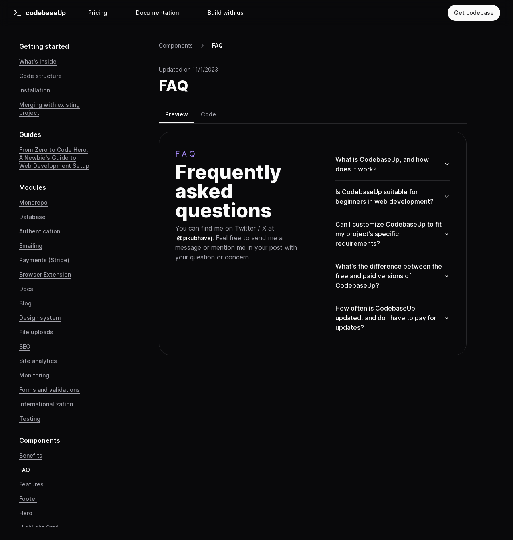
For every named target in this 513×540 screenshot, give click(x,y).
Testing (29, 418)
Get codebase (474, 12)
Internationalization (46, 404)
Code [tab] (208, 114)
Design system (40, 317)
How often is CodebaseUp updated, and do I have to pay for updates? (392, 317)
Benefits (30, 455)
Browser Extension (45, 274)
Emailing (30, 245)
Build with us (226, 12)
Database (32, 216)
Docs (26, 288)
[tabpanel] (313, 243)
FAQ (24, 469)
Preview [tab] (176, 114)
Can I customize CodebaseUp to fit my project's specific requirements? (392, 233)
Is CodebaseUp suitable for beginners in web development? (392, 196)
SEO (24, 346)
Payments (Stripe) (44, 260)
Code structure (40, 75)
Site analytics (38, 360)
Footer (28, 498)
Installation (34, 90)
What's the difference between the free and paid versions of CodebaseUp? (392, 275)
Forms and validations (49, 389)
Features (31, 484)
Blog (25, 303)
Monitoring (34, 375)
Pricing (97, 12)
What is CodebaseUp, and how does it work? (392, 164)
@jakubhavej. (195, 238)
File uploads (36, 332)
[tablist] (313, 116)
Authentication (39, 231)
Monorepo (33, 202)
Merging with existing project (49, 108)
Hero (25, 513)
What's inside (38, 61)
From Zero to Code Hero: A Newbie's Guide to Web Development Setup (54, 157)
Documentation (157, 12)
